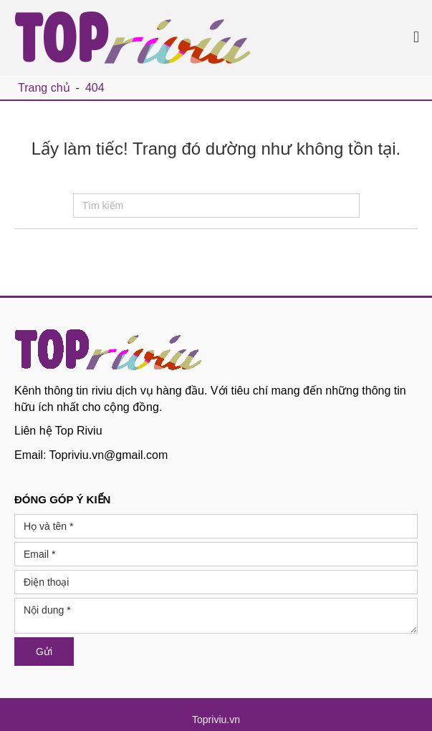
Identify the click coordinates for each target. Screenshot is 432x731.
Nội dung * (216, 616)
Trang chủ (44, 88)
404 (95, 88)
